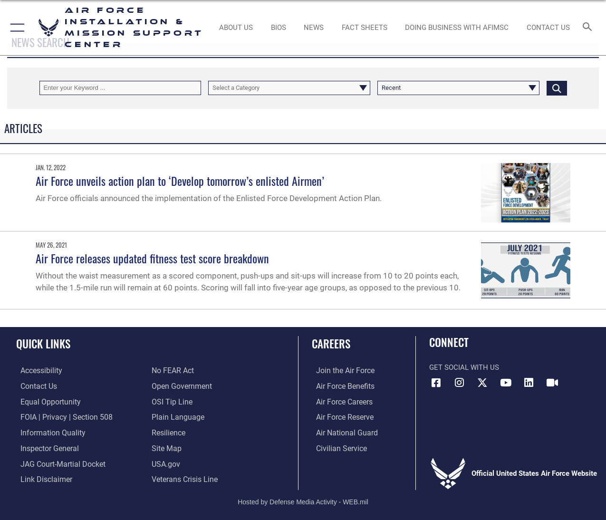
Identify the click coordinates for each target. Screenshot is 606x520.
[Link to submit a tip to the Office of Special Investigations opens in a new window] (171, 401)
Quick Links (43, 344)
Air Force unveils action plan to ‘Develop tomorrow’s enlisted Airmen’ (180, 180)
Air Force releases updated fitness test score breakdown (152, 258)
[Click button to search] (557, 88)
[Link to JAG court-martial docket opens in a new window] (57, 462)
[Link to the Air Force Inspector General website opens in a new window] (44, 447)
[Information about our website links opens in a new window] (41, 477)
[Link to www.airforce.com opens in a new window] (340, 370)
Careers (331, 344)
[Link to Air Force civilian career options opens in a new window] (336, 447)
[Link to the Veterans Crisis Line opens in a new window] (184, 477)
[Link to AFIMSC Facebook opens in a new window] (436, 383)
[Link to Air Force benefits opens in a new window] (340, 386)
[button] (15, 27)
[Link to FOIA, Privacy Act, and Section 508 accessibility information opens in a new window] (59, 416)
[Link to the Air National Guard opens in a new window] (341, 431)
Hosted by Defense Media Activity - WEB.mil (303, 499)
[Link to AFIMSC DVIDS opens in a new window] (552, 383)
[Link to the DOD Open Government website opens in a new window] (180, 386)
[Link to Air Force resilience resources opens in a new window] (168, 431)
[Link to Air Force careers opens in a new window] (339, 401)
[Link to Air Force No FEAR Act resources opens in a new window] (172, 370)
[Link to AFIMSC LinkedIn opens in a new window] (529, 383)
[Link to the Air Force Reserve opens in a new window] (340, 416)
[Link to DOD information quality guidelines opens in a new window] (46, 431)
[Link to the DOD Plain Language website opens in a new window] (176, 416)
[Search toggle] (589, 28)
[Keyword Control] (120, 88)
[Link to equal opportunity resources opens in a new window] (44, 401)
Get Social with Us (464, 367)
